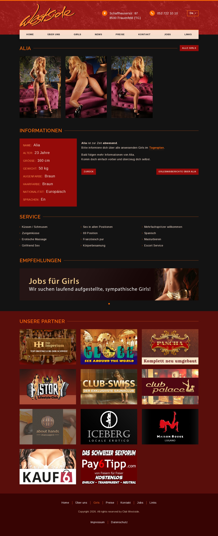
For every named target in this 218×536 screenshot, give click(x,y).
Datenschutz (119, 522)
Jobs (167, 34)
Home (30, 34)
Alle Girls (189, 48)
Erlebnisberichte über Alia (177, 171)
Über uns (53, 34)
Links (188, 34)
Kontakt (144, 34)
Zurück (88, 171)
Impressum (97, 522)
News (98, 34)
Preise (120, 34)
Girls (77, 34)
